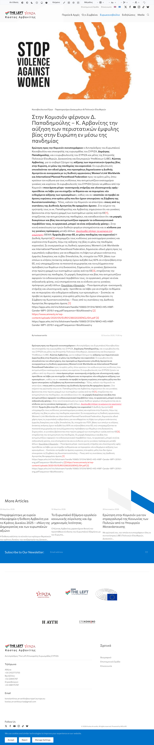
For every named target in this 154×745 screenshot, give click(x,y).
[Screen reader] (73, 2)
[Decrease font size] (109, 2)
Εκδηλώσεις (128, 14)
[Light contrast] (36, 2)
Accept (11, 740)
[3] (93, 270)
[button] (148, 15)
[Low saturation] (41, 2)
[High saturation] (46, 2)
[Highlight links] (64, 2)
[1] (106, 212)
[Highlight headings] (68, 2)
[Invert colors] (22, 2)
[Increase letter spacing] (139, 2)
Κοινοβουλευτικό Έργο (42, 109)
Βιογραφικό (105, 657)
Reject (24, 740)
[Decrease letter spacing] (133, 2)
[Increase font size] (115, 2)
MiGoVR (123, 726)
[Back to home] (21, 15)
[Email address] (99, 552)
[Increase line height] (127, 2)
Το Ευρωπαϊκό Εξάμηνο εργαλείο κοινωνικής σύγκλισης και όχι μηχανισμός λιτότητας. (73, 518)
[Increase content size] (103, 2)
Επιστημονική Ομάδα (90, 7)
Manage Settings (43, 740)
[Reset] (144, 2)
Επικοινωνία (106, 7)
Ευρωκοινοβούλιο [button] (110, 14)
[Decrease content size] (97, 2)
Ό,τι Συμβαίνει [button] (90, 14)
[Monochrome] (27, 2)
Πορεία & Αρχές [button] (71, 14)
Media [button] (141, 14)
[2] (53, 238)
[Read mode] (78, 2)
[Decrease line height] (121, 2)
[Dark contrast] (31, 2)
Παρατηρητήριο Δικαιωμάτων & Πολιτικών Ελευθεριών (80, 109)
